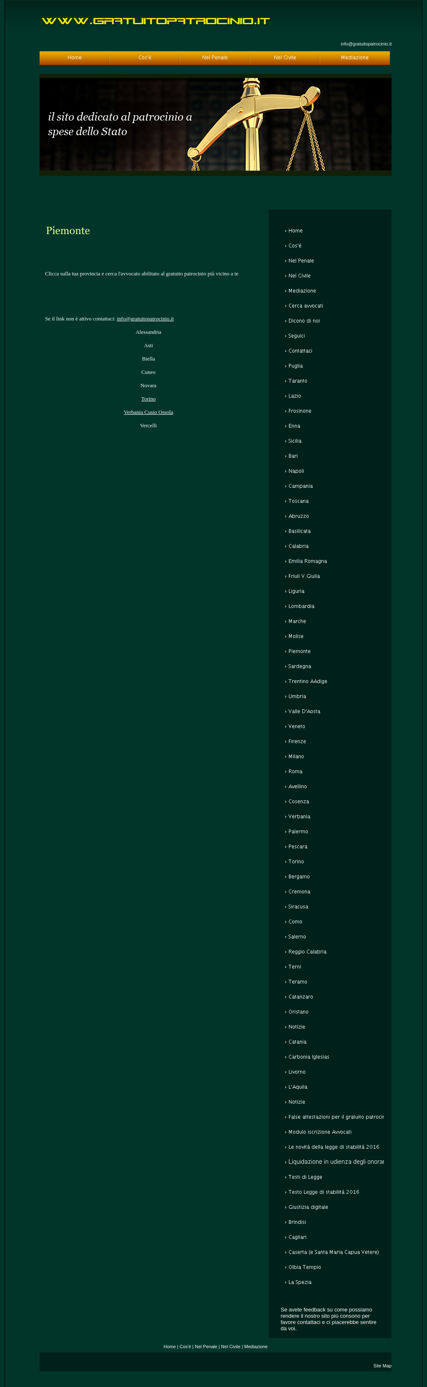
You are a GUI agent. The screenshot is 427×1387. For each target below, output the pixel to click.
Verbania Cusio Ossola (148, 412)
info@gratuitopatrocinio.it (366, 43)
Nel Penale (206, 1346)
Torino (148, 399)
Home (169, 1346)
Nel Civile (230, 1346)
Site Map (383, 1365)
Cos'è (185, 1346)
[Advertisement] (148, 251)
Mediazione (256, 1346)
